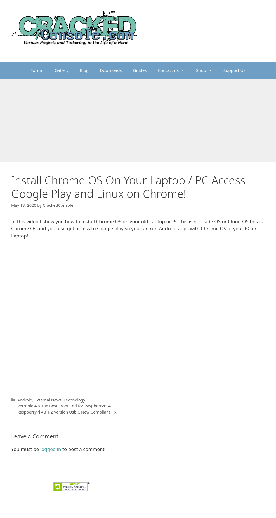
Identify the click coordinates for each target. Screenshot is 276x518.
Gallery (62, 70)
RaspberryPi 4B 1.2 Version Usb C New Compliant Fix (67, 412)
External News (48, 400)
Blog (84, 70)
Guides (140, 70)
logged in (50, 449)
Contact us (174, 70)
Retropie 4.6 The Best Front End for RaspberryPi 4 (64, 405)
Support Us (234, 70)
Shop (207, 70)
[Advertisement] (138, 120)
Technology (74, 400)
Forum (36, 70)
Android (24, 400)
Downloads (111, 70)
